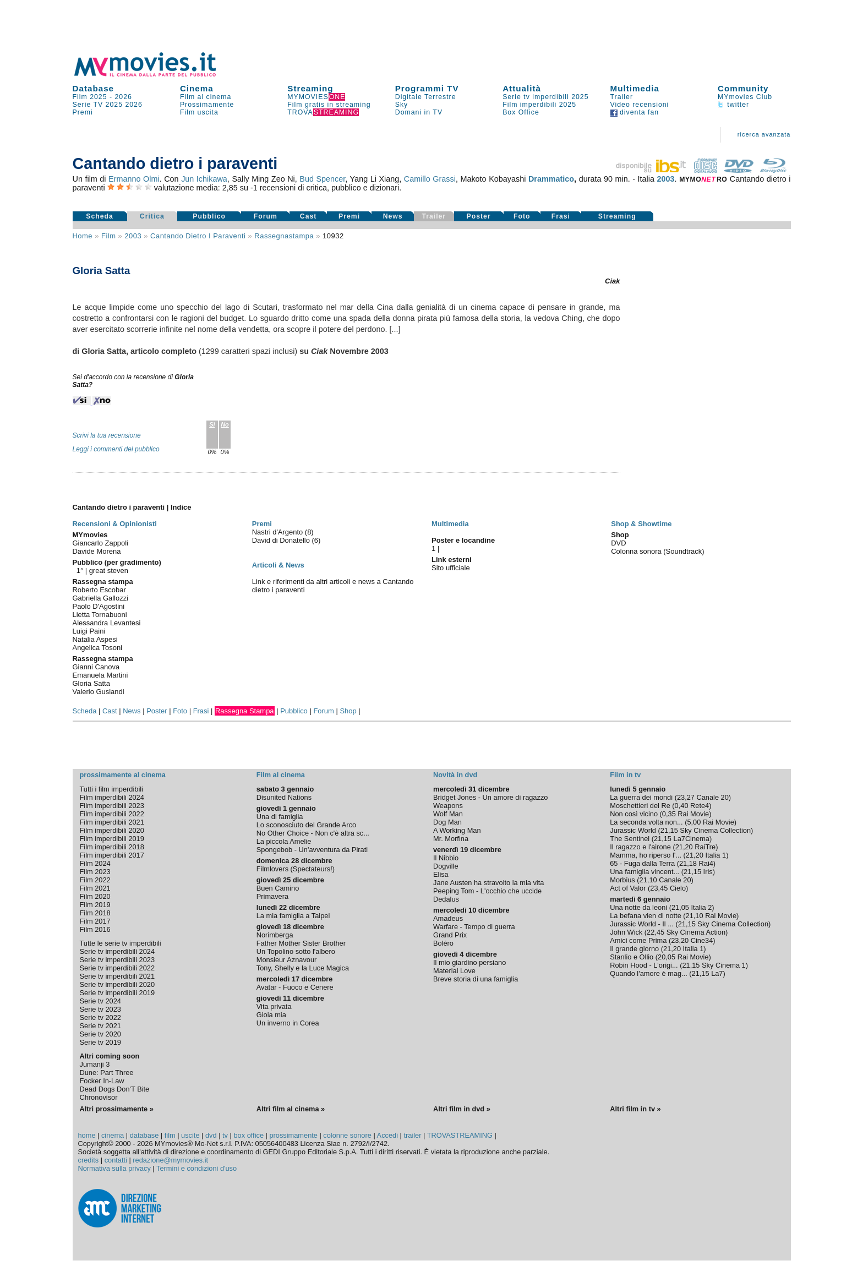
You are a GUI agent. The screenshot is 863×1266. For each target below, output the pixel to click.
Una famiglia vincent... (644, 871)
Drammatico (551, 178)
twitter (733, 104)
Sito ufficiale (451, 568)
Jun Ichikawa (204, 178)
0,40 (682, 805)
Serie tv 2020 (100, 1034)
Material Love (454, 971)
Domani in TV (419, 112)
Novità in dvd (455, 775)
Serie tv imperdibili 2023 (117, 960)
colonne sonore (347, 1135)
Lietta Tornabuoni (100, 614)
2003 (666, 178)
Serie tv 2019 (100, 1042)
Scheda (99, 216)
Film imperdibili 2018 (112, 847)
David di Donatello (282, 540)
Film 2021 (95, 888)
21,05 (680, 907)
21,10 (648, 880)
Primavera (272, 896)
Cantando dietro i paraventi (197, 236)
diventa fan (634, 112)
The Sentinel (629, 838)
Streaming (310, 88)
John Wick (626, 932)
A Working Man (457, 830)
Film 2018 (95, 913)
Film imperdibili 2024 (112, 797)
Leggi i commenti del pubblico (116, 449)
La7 (717, 973)
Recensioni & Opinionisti (115, 524)
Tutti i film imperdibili (111, 789)
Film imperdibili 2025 (539, 104)
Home (83, 236)
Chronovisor (99, 1097)
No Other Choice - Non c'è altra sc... (312, 833)
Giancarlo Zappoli (101, 543)
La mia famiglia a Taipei (293, 916)
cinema (112, 1135)
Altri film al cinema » (290, 1109)
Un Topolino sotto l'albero (295, 951)
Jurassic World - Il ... (642, 924)
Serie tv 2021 (100, 1026)
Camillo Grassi (430, 178)
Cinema (197, 88)
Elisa (441, 874)
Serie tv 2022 (100, 1017)
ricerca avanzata (764, 134)
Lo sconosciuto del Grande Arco (306, 825)
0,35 (669, 814)
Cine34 (702, 940)
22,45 (655, 932)
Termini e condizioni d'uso (196, 1168)
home (87, 1135)
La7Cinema (691, 838)
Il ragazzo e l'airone (640, 847)
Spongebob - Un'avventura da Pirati (312, 849)
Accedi (387, 1135)
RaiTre (705, 847)
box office (248, 1135)
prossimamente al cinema (123, 775)
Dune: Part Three (107, 1072)
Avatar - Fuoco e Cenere (295, 987)
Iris (708, 871)
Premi (83, 112)
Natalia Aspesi (95, 639)
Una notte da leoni (638, 907)
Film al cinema (205, 97)
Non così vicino (634, 814)
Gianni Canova (96, 667)
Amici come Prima (638, 940)
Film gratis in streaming (328, 104)
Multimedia (634, 88)
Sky (401, 104)
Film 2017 (95, 921)
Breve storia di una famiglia (475, 979)
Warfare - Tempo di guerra (474, 927)
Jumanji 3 (95, 1064)
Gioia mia (271, 1015)
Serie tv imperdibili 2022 (117, 968)
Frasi (560, 216)
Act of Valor (628, 888)
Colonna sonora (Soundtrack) (657, 551)
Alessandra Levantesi (107, 623)
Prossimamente (207, 104)
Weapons (448, 805)
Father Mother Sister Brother (301, 943)
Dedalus (446, 899)
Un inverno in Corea (287, 1023)
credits (88, 1160)
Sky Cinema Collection (715, 830)
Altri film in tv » (635, 1109)
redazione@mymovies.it (170, 1160)
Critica (152, 216)
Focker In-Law (102, 1081)
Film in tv (625, 775)
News (393, 216)
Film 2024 (95, 863)
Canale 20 (713, 797)
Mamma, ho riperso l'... (645, 855)
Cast (308, 216)
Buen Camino (277, 888)
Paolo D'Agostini (99, 606)
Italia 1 (715, 855)
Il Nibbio (445, 858)
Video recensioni (639, 104)
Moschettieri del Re (640, 805)
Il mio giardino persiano (469, 962)
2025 (114, 104)
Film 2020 (95, 896)
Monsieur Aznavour (286, 960)
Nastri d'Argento (278, 532)
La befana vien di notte (645, 916)
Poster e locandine (463, 540)
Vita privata (274, 1006)
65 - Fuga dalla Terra (642, 863)
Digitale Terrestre (425, 97)
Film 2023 (95, 871)
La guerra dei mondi (641, 797)
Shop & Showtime (641, 524)
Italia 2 (701, 907)
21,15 (669, 830)
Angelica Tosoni (98, 647)
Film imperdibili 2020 (112, 830)
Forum (265, 216)
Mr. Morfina (450, 838)
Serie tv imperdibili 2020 (117, 984)
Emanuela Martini (100, 675)
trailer (412, 1135)
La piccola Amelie (284, 841)
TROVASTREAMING (460, 1135)
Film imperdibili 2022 (112, 814)
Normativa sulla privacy (114, 1168)
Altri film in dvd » (461, 1109)
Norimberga (274, 935)
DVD (618, 543)
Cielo (678, 888)
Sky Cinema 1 (724, 965)
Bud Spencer (322, 178)
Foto (522, 216)
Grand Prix (450, 935)
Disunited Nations (284, 797)
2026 (123, 97)
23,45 (659, 888)
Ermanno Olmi (134, 178)
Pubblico (209, 216)
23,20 (680, 940)
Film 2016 (95, 929)
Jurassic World (633, 830)
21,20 (684, 847)
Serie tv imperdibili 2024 (117, 951)
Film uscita (199, 112)
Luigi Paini (89, 631)
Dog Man (447, 822)
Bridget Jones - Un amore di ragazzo (490, 797)
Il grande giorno (634, 949)
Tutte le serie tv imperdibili (120, 943)
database (144, 1135)
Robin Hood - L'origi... (644, 965)
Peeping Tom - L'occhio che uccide (487, 891)
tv (225, 1135)
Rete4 (699, 805)
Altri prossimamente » (117, 1109)
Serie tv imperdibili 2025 (545, 97)
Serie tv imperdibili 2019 (117, 993)
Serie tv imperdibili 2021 (117, 976)
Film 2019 (95, 905)
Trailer (621, 97)
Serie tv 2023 (100, 1009)
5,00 (694, 822)
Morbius (622, 880)
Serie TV (88, 104)
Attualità (521, 88)
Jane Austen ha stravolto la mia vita (488, 882)
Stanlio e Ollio (631, 957)
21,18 (688, 863)
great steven (108, 570)
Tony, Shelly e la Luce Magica (302, 968)
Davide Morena (97, 551)
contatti (116, 1160)
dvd (211, 1135)
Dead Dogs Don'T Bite (115, 1089)
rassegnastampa (284, 236)
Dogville (445, 866)
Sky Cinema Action (696, 932)
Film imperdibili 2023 (112, 805)
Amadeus (448, 918)
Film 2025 (90, 97)
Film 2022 (95, 880)
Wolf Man (448, 814)
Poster (479, 216)
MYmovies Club (745, 97)
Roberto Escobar (99, 590)
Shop (348, 711)
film (108, 236)
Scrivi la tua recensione (107, 435)
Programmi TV (427, 88)
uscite (190, 1135)
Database (93, 88)
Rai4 (706, 863)
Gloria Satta (91, 683)
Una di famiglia (279, 816)
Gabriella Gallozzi (101, 598)
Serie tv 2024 (100, 1001)
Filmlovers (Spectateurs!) (295, 869)
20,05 (666, 957)
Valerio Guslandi (98, 691)
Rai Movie (693, 814)
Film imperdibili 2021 (112, 822)
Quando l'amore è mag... (648, 973)
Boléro (443, 943)
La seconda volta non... (646, 822)
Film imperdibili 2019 (112, 838)
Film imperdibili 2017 (112, 855)
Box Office (520, 112)
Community (743, 88)
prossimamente (293, 1135)
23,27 (686, 797)
